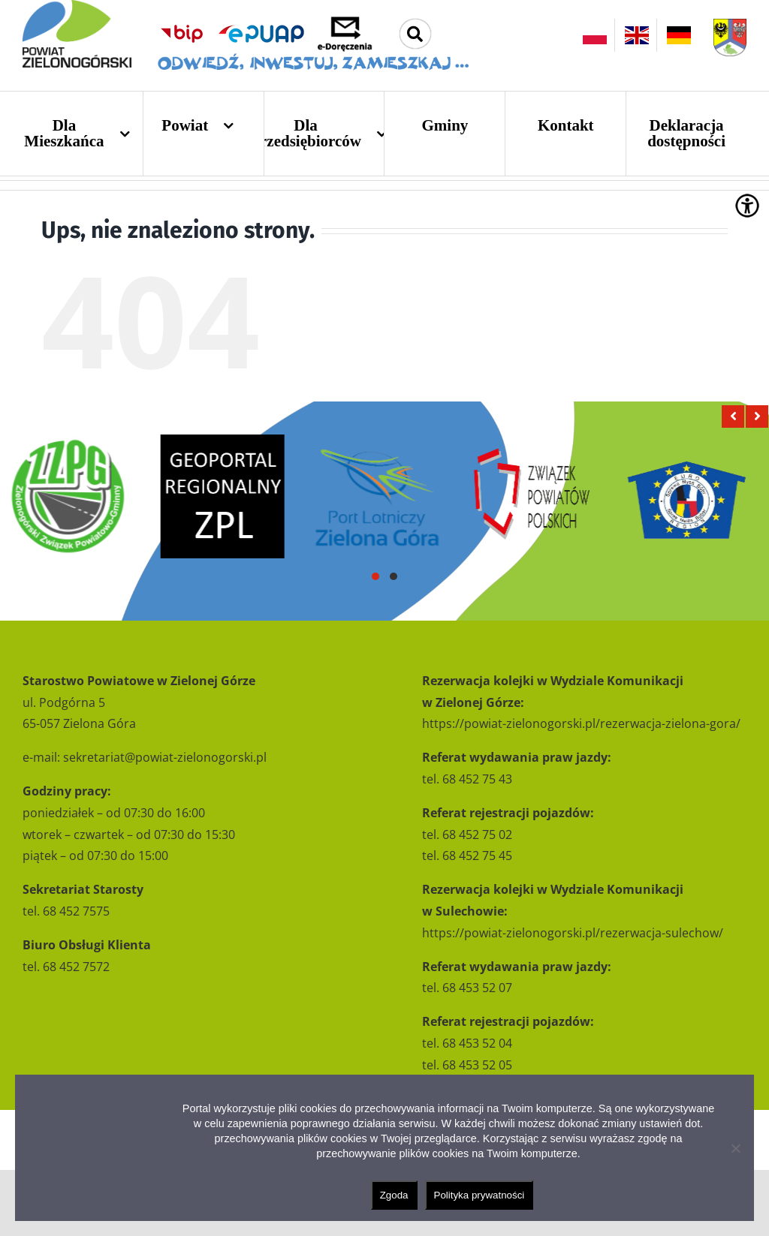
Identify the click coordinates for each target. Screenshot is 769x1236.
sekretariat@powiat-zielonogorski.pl (165, 757)
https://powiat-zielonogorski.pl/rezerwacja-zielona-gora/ (581, 723)
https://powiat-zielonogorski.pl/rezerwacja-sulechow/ (572, 933)
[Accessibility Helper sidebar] (747, 206)
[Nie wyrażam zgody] (735, 1148)
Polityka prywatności (479, 1195)
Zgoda (394, 1195)
